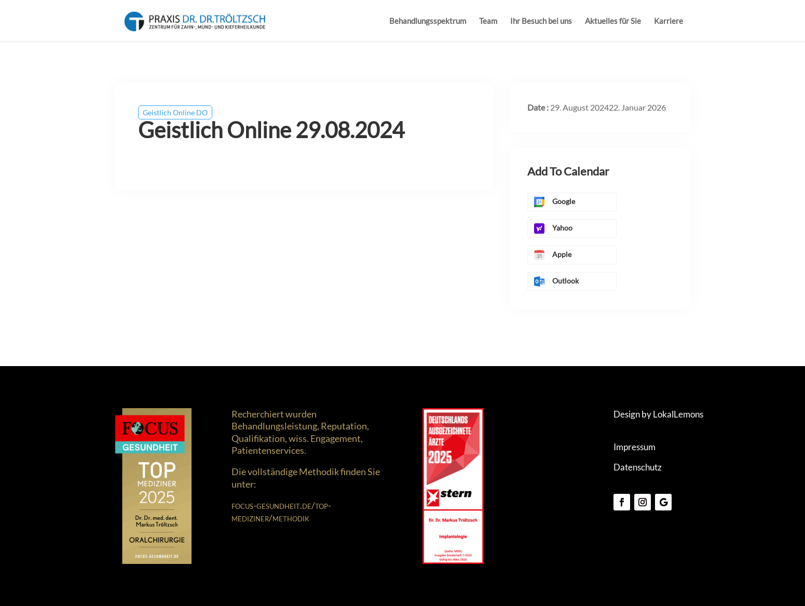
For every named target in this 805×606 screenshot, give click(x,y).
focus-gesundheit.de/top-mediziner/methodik (281, 511)
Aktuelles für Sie (613, 21)
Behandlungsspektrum (427, 21)
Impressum (634, 446)
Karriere (668, 21)
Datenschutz (637, 467)
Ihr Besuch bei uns (541, 21)
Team (488, 21)
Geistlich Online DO (175, 112)
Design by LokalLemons (658, 414)
